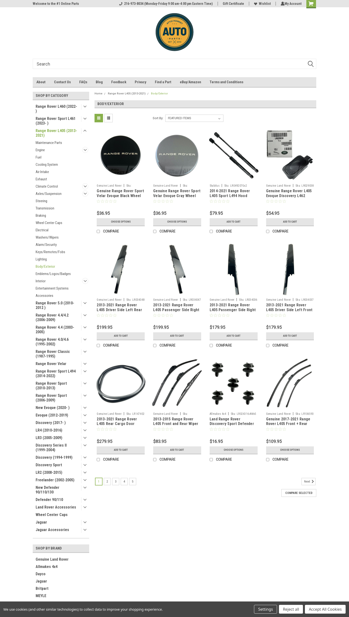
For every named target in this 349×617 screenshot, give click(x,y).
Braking (41, 215)
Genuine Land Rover (52, 559)
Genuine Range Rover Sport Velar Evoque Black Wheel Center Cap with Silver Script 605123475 (120, 198)
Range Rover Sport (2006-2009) (51, 397)
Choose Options (121, 222)
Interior (41, 281)
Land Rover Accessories (56, 507)
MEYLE (41, 595)
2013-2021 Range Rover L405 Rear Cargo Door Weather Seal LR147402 (117, 424)
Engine (40, 150)
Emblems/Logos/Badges (53, 274)
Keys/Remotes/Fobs (50, 252)
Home (99, 93)
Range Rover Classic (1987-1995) (53, 354)
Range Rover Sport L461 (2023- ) (56, 120)
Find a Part (163, 82)
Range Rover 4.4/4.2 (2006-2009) (52, 317)
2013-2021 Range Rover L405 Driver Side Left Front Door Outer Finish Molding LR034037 (289, 312)
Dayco (41, 574)
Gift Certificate (232, 4)
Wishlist (261, 4)
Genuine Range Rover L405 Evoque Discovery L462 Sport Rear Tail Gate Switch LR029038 (290, 198)
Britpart (42, 588)
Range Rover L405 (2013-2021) (56, 133)
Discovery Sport (49, 465)
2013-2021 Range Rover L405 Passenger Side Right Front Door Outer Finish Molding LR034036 (233, 312)
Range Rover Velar (51, 363)
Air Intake (42, 172)
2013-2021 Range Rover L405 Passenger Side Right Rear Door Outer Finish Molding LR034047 (176, 312)
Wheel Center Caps (49, 223)
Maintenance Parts (49, 143)
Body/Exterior (45, 266)
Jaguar (41, 522)
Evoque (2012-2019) (52, 415)
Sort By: (158, 118)
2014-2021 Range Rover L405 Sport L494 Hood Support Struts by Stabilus (232, 196)
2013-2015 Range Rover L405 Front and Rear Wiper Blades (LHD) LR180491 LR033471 (175, 426)
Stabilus (215, 185)
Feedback (118, 82)
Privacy (140, 82)
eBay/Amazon (190, 82)
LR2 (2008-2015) (49, 472)
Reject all (291, 609)
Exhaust (41, 179)
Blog (99, 82)
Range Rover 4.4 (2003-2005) (55, 329)
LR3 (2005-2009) (49, 437)
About (41, 82)
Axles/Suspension (49, 194)
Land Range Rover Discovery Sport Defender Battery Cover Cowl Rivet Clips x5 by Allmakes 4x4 (232, 426)
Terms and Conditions (226, 82)
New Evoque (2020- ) (53, 407)
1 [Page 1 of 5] (99, 481)
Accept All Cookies (325, 609)
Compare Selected (298, 493)
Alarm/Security (46, 244)
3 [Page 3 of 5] (116, 481)
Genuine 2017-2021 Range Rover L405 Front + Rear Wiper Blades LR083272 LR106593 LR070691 (288, 426)
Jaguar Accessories (52, 529)
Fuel (38, 157)
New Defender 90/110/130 (47, 489)
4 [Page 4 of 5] (124, 481)
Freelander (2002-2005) (55, 480)
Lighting (41, 259)
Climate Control (47, 186)
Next (310, 481)
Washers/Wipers (47, 237)
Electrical (42, 230)
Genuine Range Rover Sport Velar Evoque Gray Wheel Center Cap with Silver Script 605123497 (176, 198)
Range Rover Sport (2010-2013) (51, 385)
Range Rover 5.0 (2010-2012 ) (55, 305)
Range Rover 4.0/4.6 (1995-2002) (52, 341)
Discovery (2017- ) (51, 422)
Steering (41, 201)
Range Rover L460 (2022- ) (56, 108)
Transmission (45, 208)
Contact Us (62, 82)
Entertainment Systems (52, 288)
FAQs (83, 82)
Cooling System (47, 164)
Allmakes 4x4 (46, 566)
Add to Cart (233, 222)
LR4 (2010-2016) (49, 430)
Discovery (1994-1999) (54, 457)
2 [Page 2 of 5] (107, 481)
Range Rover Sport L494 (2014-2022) (56, 373)
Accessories (44, 295)
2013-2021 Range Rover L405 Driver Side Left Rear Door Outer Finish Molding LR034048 (119, 312)
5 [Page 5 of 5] (133, 481)
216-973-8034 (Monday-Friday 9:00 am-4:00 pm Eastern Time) (165, 4)
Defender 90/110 (49, 499)
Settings (265, 609)
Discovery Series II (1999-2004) (51, 447)
